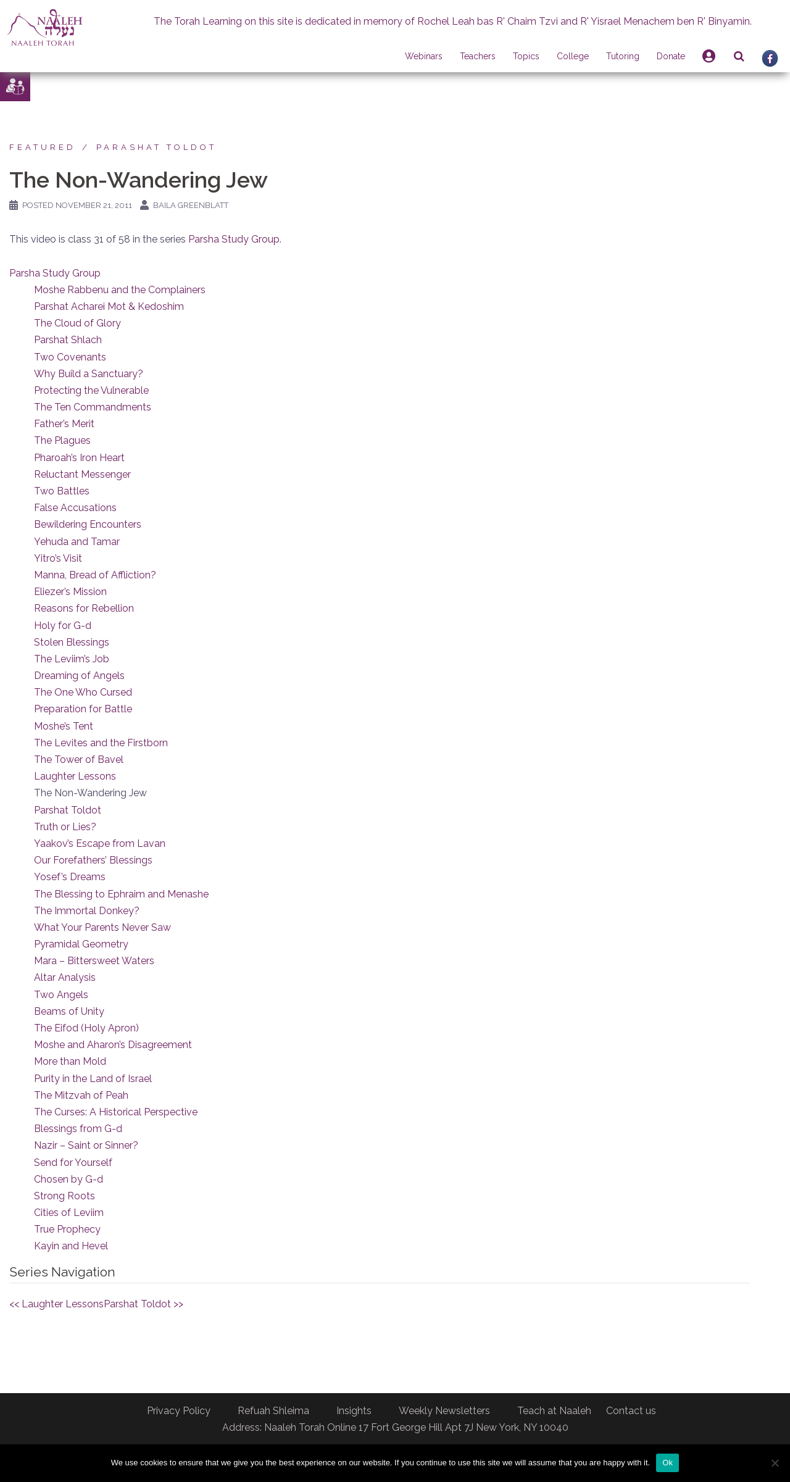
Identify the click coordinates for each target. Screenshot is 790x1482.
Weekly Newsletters (444, 1411)
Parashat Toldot (156, 147)
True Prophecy (67, 1229)
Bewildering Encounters (87, 524)
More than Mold (70, 1061)
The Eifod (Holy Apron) (86, 1028)
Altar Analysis (65, 977)
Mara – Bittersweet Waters (94, 961)
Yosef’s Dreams (70, 877)
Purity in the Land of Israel (93, 1078)
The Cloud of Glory (77, 323)
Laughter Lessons (75, 776)
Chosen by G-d (68, 1179)
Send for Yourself (73, 1162)
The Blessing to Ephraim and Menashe (121, 894)
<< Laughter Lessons (56, 1304)
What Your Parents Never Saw (102, 927)
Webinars (424, 56)
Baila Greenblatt (190, 205)
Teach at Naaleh (554, 1411)
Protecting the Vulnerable (91, 390)
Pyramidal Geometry (81, 944)
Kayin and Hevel (71, 1246)
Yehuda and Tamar (77, 541)
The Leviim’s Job (71, 659)
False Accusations (75, 508)
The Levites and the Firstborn (101, 743)
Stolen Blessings (71, 642)
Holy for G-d (62, 625)
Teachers (478, 56)
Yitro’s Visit (58, 558)
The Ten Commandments (92, 407)
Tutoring (622, 56)
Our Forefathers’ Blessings (93, 860)
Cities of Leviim (69, 1212)
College (573, 56)
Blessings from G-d (78, 1128)
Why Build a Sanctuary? (88, 374)
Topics (526, 56)
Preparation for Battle (83, 709)
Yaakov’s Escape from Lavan (99, 843)
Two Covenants (70, 357)
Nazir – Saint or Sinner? (86, 1145)
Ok (667, 1462)
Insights (354, 1411)
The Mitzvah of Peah (81, 1095)
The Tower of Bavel (78, 759)
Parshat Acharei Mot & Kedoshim (109, 306)
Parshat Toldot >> (143, 1304)
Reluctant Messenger (82, 474)
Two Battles (61, 491)
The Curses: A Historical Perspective (116, 1112)
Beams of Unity (69, 1011)
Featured (42, 147)
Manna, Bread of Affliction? (95, 575)
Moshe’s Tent (63, 726)
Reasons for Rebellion (84, 608)
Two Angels (61, 995)
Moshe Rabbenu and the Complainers (120, 290)
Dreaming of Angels (79, 675)
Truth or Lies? (65, 827)
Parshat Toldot (67, 810)
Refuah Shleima (273, 1411)
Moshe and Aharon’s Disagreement (113, 1045)
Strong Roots (64, 1196)
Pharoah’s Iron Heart (79, 458)
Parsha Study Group (234, 239)
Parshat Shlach (68, 340)
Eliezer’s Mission (70, 591)
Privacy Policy (178, 1411)
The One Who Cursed (83, 692)
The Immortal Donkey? (86, 911)
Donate (671, 56)
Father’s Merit (64, 424)
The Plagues (62, 440)
